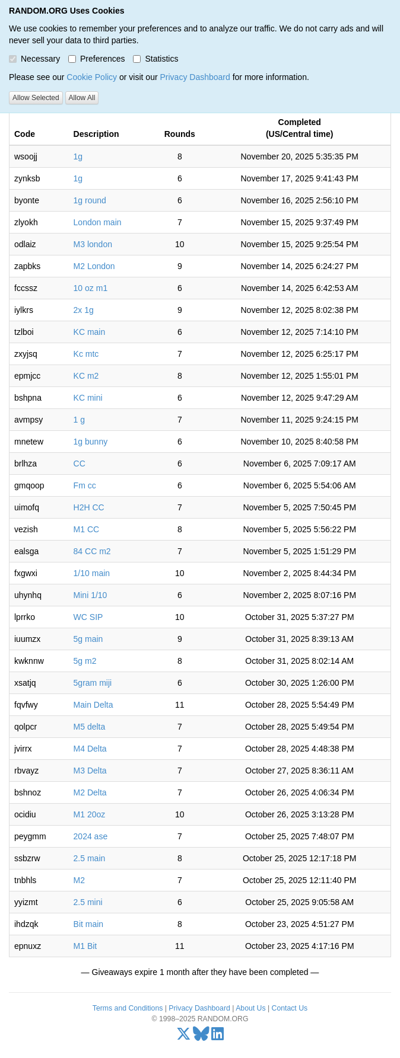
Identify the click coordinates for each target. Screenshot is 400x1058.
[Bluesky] (201, 1037)
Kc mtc (86, 354)
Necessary (34, 58)
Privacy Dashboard (195, 77)
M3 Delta (90, 770)
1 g (79, 419)
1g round (90, 200)
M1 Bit (85, 946)
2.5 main (90, 858)
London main (98, 222)
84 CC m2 (92, 551)
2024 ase (91, 836)
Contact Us (290, 1008)
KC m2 (86, 376)
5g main (88, 639)
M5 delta (90, 726)
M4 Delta (90, 748)
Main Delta (93, 704)
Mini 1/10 (90, 595)
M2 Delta (90, 792)
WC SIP (88, 617)
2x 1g (84, 310)
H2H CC (89, 507)
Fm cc (85, 485)
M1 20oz (90, 814)
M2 (79, 880)
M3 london (93, 244)
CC (79, 463)
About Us (250, 1008)
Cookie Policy (91, 77)
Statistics (155, 58)
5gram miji (93, 683)
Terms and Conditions (128, 1008)
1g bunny (91, 441)
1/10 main (92, 573)
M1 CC (87, 529)
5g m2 (85, 661)
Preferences (96, 58)
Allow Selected (35, 98)
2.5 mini (88, 902)
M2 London (94, 266)
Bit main (89, 924)
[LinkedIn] (217, 1037)
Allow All (82, 98)
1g (78, 156)
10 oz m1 (91, 288)
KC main (90, 332)
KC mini (88, 397)
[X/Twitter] (183, 1037)
